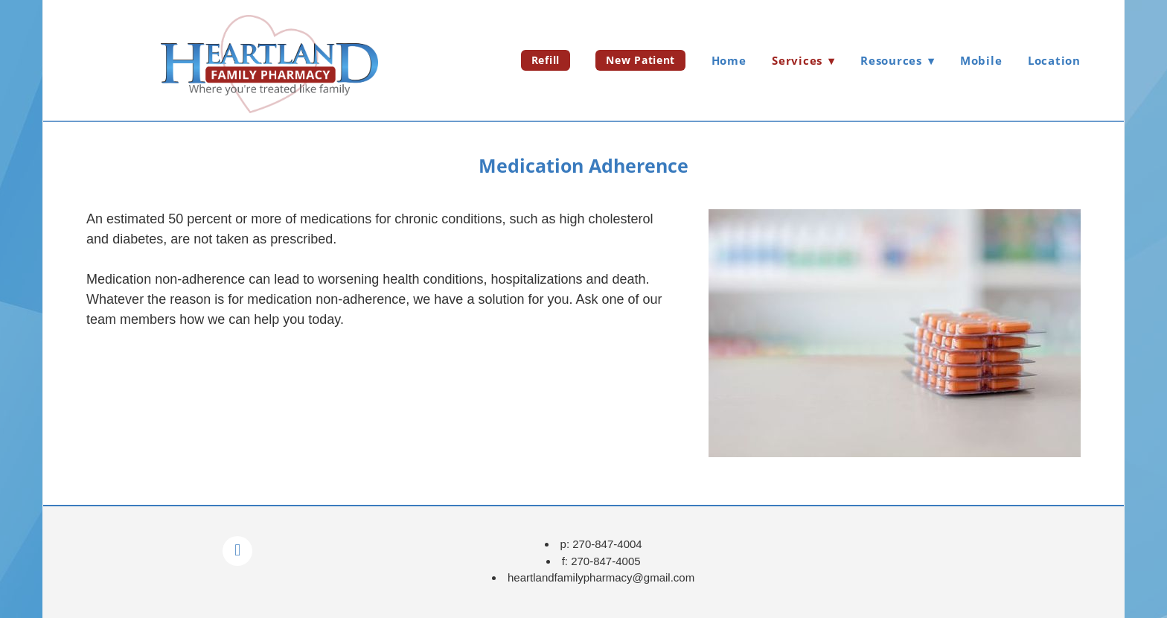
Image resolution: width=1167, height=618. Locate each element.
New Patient (640, 60)
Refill (545, 60)
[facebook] (237, 551)
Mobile (981, 60)
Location (1054, 60)
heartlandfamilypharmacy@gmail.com (601, 577)
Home (729, 60)
